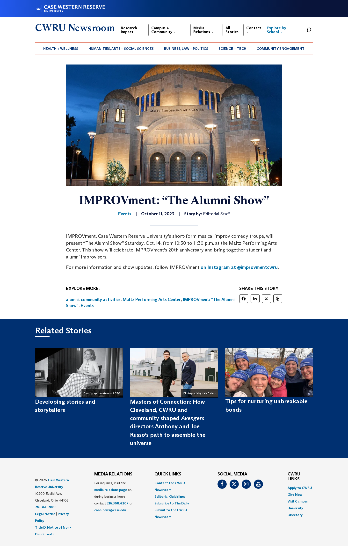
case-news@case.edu (110, 510)
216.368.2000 (46, 507)
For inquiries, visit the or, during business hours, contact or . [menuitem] (113, 496)
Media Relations (203, 30)
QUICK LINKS (167, 474)
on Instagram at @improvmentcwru (239, 267)
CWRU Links (294, 476)
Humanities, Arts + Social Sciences (121, 48)
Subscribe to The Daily (171, 503)
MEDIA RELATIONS (113, 474)
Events (87, 305)
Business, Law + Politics (186, 48)
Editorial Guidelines (169, 496)
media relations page (110, 490)
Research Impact (129, 30)
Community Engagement (280, 48)
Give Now (295, 494)
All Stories (232, 30)
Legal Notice (45, 514)
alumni (72, 299)
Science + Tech (232, 48)
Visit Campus (298, 501)
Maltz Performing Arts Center (152, 299)
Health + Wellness (60, 48)
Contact (253, 29)
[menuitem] (60, 49)
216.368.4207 (118, 503)
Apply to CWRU (300, 488)
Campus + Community (163, 30)
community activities (101, 299)
